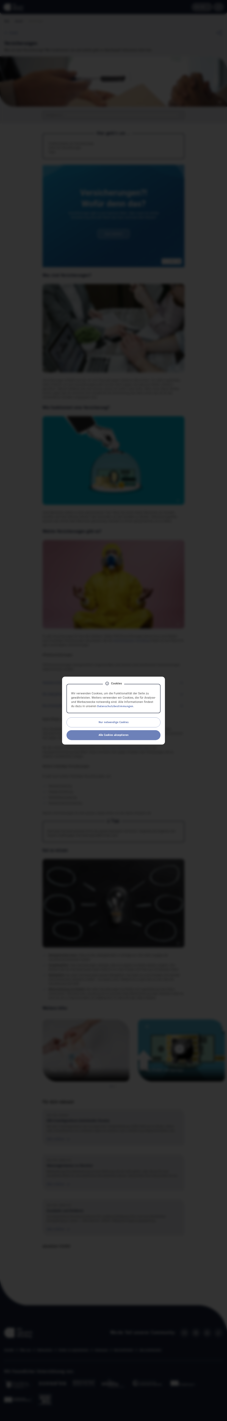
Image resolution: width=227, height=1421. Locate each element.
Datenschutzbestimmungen (115, 706)
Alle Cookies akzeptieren (114, 735)
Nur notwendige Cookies (114, 722)
